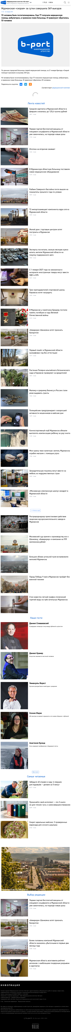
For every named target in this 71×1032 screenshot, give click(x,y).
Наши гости (36, 618)
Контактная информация (10, 1001)
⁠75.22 (45, 2)
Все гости (35, 772)
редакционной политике (61, 88)
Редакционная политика (24, 1001)
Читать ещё (35, 511)
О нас (2, 1001)
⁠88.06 (50, 2)
